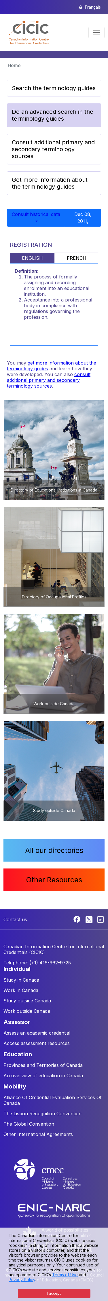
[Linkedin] (100, 919)
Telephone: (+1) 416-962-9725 (37, 963)
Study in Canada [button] (21, 980)
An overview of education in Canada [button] (43, 1075)
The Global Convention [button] (28, 1124)
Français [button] (93, 7)
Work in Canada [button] (20, 990)
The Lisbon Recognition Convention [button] (42, 1113)
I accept (54, 1293)
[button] (28, 32)
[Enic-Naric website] (54, 1210)
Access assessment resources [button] (36, 1043)
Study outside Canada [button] (27, 1001)
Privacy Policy (22, 1279)
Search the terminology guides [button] (54, 88)
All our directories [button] (54, 850)
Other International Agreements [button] (38, 1134)
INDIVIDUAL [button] (17, 969)
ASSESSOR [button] (16, 1022)
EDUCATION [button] (17, 1054)
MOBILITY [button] (14, 1086)
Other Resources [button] (54, 879)
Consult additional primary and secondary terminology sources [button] (53, 149)
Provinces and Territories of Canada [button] (43, 1065)
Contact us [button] (15, 919)
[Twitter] (89, 919)
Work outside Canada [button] (26, 1011)
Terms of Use (65, 1274)
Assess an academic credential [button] (36, 1033)
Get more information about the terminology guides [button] (50, 183)
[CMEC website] (54, 1179)
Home (14, 65)
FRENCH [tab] (76, 258)
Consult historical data (36, 214)
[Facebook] (77, 919)
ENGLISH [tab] (32, 258)
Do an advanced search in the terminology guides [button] (52, 115)
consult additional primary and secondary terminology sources (48, 380)
